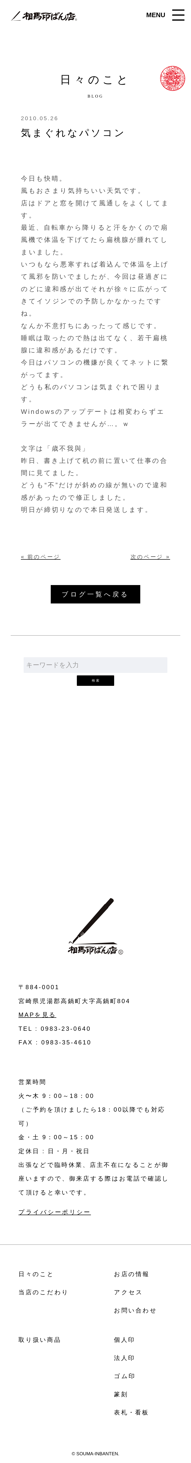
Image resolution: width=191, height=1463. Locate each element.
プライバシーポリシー (54, 1212)
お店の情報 (132, 1274)
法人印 (124, 1358)
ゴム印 (125, 1376)
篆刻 (121, 1394)
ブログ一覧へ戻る (95, 594)
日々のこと (36, 1274)
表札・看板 (131, 1412)
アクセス (128, 1292)
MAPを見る (37, 1014)
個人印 (124, 1339)
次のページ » (150, 557)
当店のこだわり (43, 1292)
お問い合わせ (95, 812)
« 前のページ (40, 557)
